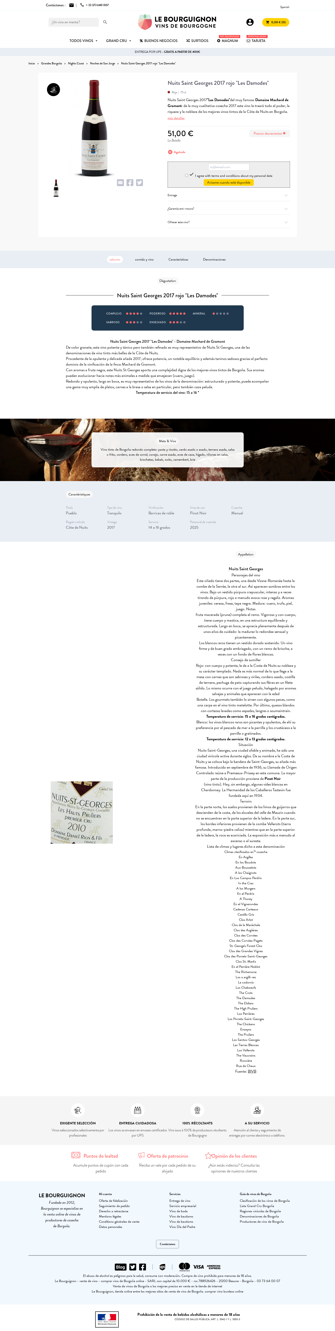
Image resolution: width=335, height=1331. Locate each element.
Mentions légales (110, 1216)
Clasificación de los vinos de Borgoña (265, 1200)
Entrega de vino (179, 1200)
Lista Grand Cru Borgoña (257, 1206)
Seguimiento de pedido (114, 1206)
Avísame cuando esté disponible (228, 182)
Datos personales (110, 1226)
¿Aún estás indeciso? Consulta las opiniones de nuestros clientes (234, 1168)
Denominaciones (214, 259)
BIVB (252, 1071)
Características (178, 259)
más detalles (176, 118)
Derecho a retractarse (113, 1211)
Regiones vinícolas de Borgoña (260, 1211)
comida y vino (144, 259)
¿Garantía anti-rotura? (229, 208)
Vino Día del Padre (182, 1226)
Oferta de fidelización (113, 1200)
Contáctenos (167, 1244)
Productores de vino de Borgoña (262, 1221)
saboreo (115, 259)
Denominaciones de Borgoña (259, 1216)
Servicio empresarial (182, 1206)
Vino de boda (178, 1211)
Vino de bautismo (181, 1216)
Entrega (229, 195)
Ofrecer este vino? (229, 222)
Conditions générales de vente (119, 1221)
